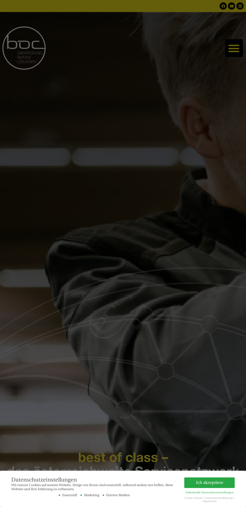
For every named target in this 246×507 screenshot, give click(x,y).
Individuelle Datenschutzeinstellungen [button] (210, 492)
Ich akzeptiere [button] (209, 482)
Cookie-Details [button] (193, 497)
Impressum (209, 501)
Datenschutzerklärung (219, 497)
